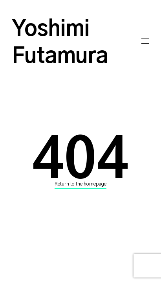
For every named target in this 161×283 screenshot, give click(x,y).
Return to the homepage (80, 184)
